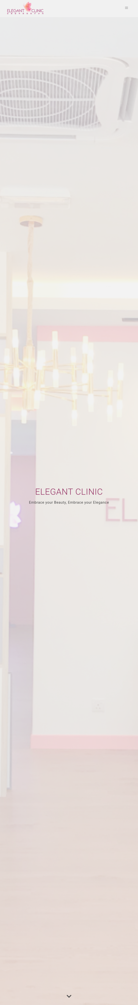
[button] (126, 8)
